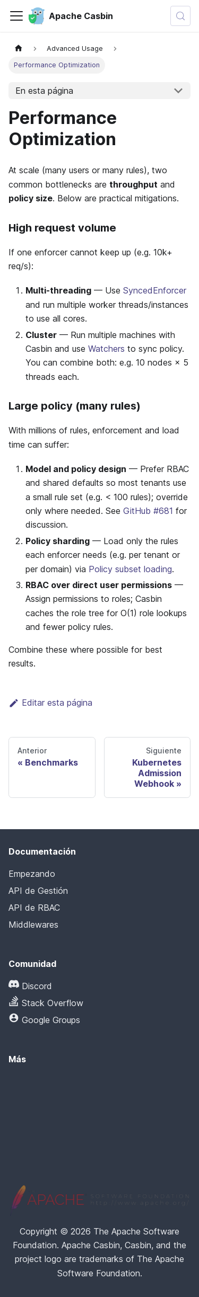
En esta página (44, 90)
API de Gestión (38, 890)
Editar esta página (50, 702)
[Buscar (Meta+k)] (180, 16)
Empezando (31, 873)
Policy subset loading (130, 569)
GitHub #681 (148, 510)
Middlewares (33, 924)
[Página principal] (18, 48)
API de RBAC (34, 907)
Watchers (106, 348)
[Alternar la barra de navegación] (16, 16)
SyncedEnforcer (154, 290)
